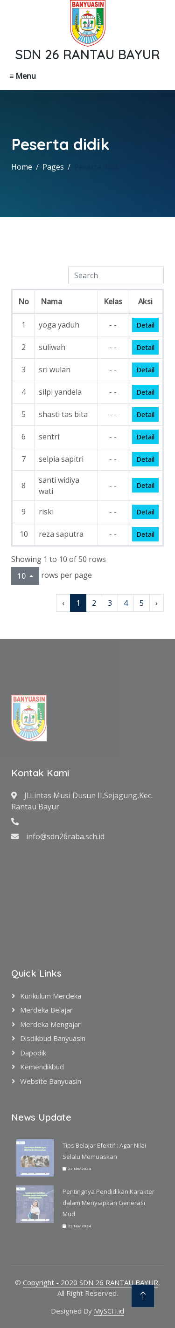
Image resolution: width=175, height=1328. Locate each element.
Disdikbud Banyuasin (52, 1038)
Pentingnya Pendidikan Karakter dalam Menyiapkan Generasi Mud (108, 1202)
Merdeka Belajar (46, 1009)
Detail (145, 325)
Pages (53, 167)
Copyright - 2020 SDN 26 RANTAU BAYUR (90, 1282)
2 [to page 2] (94, 603)
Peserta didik (96, 167)
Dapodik (33, 1052)
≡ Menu (22, 76)
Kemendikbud (42, 1066)
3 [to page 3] (110, 603)
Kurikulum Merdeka (50, 995)
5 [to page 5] (142, 603)
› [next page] (156, 603)
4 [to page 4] (126, 603)
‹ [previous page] (63, 603)
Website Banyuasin (50, 1081)
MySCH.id (109, 1310)
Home (21, 167)
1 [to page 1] (78, 603)
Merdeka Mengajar (50, 1024)
